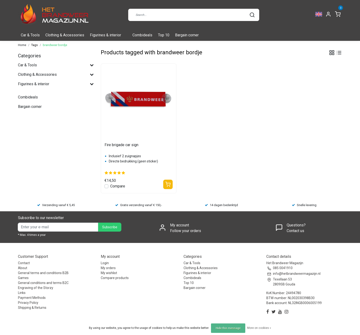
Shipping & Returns (32, 308)
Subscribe (109, 227)
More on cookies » (259, 328)
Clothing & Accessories (64, 35)
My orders (108, 268)
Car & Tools (30, 35)
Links (22, 293)
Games (23, 278)
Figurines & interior (105, 35)
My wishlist (109, 273)
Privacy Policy (28, 303)
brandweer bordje (55, 45)
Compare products (115, 278)
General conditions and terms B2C (43, 283)
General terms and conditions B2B (43, 273)
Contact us (295, 231)
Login (105, 263)
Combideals (142, 35)
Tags (34, 45)
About (22, 268)
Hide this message (228, 328)
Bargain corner (187, 35)
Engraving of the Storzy (35, 288)
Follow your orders (185, 231)
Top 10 (163, 35)
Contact (24, 263)
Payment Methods (32, 298)
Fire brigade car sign (121, 145)
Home (22, 45)
